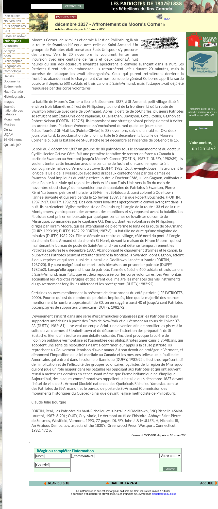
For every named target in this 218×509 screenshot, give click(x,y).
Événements (13, 86)
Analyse (9, 51)
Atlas (7, 56)
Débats (9, 76)
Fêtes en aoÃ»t (15, 36)
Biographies (12, 66)
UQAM (8, 134)
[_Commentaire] (114, 462)
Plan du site (12, 16)
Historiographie (14, 96)
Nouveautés (12, 21)
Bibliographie (13, 61)
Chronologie (12, 71)
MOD (167, 18)
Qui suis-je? (12, 145)
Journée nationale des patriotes (13, 110)
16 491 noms (13, 140)
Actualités (11, 46)
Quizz (8, 129)
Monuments (12, 119)
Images (9, 101)
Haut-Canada (13, 91)
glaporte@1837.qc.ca (164, 494)
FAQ (7, 31)
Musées (9, 124)
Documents (12, 81)
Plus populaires (15, 26)
